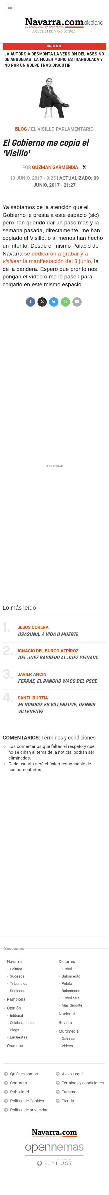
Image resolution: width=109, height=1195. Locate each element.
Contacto (18, 1083)
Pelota (67, 983)
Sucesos (17, 976)
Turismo (69, 1092)
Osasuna (15, 1045)
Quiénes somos (24, 1074)
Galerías (68, 1038)
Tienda (68, 1101)
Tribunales (18, 983)
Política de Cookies (27, 1101)
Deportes (67, 961)
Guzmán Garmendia (55, 167)
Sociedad (17, 991)
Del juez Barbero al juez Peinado (58, 658)
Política (16, 969)
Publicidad (19, 1092)
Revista (65, 1022)
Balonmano (71, 991)
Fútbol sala (71, 998)
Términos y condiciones (68, 738)
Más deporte (72, 1005)
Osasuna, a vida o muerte (48, 634)
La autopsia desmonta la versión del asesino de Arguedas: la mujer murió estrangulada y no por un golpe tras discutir (54, 59)
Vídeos (67, 1046)
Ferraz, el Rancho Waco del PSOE (57, 681)
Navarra (14, 961)
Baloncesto (71, 976)
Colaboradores (22, 1023)
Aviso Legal (72, 1074)
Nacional (67, 1014)
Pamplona (16, 999)
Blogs (14, 1030)
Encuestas (18, 1037)
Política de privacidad (29, 1110)
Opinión (14, 1008)
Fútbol (67, 969)
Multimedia (69, 1031)
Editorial (16, 1015)
